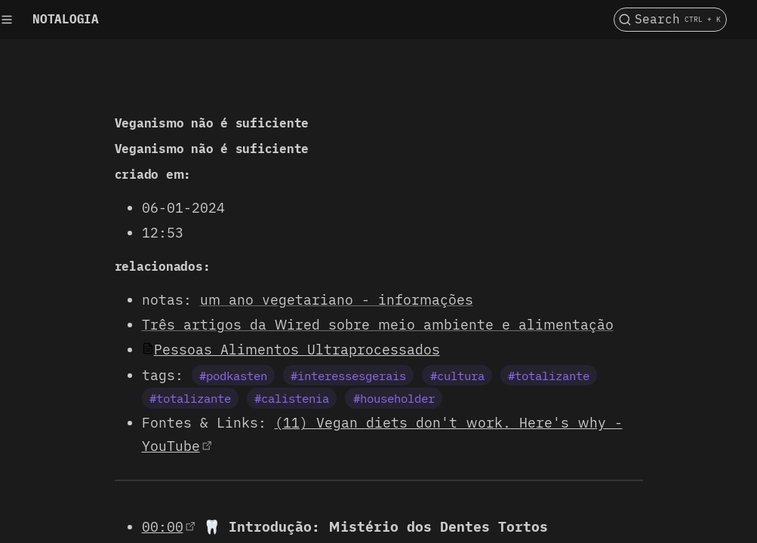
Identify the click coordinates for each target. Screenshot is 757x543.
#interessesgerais (348, 375)
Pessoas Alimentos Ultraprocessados (297, 349)
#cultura (457, 375)
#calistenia (291, 398)
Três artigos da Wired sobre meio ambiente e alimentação (378, 324)
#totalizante (548, 375)
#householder (394, 398)
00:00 (162, 526)
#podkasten (233, 375)
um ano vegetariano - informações (336, 299)
